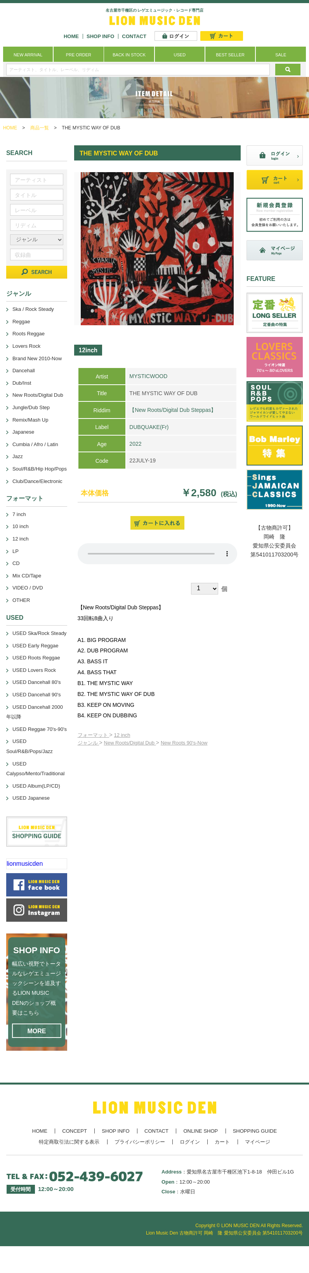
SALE (280, 54)
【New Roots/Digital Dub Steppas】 (172, 410)
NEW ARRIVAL (28, 54)
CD (16, 563)
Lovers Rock (26, 346)
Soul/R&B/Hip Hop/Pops (39, 469)
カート (222, 1141)
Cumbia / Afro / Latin (35, 444)
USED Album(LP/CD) (36, 786)
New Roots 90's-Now (184, 743)
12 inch (122, 735)
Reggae (21, 321)
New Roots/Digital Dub (130, 743)
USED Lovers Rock (34, 670)
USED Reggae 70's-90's (39, 729)
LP (15, 551)
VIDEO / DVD (27, 588)
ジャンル (88, 743)
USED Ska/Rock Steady (39, 633)
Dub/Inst (21, 383)
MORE (36, 1031)
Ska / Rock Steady (33, 309)
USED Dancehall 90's (36, 695)
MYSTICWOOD (148, 376)
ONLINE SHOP (200, 1130)
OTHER (21, 600)
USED (180, 54)
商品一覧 (39, 128)
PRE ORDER (78, 54)
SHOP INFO (100, 36)
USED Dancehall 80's (36, 682)
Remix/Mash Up (30, 420)
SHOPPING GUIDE (255, 1130)
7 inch (19, 514)
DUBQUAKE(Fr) (148, 427)
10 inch (20, 526)
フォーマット (93, 735)
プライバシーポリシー (140, 1141)
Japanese (23, 432)
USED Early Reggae (35, 646)
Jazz (17, 456)
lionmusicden (25, 863)
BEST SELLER (230, 54)
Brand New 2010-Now (37, 358)
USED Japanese (31, 798)
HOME (71, 36)
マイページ (257, 1141)
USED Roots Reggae (36, 658)
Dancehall (23, 370)
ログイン (190, 1141)
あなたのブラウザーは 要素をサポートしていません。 (157, 553)
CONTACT (134, 36)
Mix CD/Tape (26, 576)
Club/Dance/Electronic (37, 481)
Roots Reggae (28, 334)
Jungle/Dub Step (31, 407)
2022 (135, 444)
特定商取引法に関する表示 (69, 1141)
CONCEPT (74, 1130)
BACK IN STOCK (129, 54)
